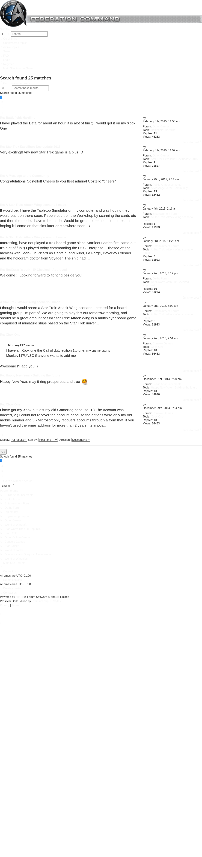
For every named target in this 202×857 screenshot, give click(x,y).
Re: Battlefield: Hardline (17, 117)
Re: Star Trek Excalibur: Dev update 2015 (30, 146)
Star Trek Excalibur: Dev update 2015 (174, 159)
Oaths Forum (161, 278)
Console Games (163, 343)
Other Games (161, 126)
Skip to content (9, 29)
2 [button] (2, 102)
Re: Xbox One (10, 334)
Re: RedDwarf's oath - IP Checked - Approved (33, 270)
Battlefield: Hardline (163, 130)
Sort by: (43, 439)
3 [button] (2, 107)
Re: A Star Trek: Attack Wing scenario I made (33, 205)
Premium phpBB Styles (46, 601)
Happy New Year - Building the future (174, 387)
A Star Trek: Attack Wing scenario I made (30, 302)
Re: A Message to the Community (24, 176)
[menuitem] (13, 42)
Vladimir (152, 117)
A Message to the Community (169, 188)
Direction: (74, 439)
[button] (2, 112)
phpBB (20, 596)
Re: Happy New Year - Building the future (30, 375)
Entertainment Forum (166, 213)
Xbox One (157, 346)
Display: (13, 439)
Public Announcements (167, 184)
